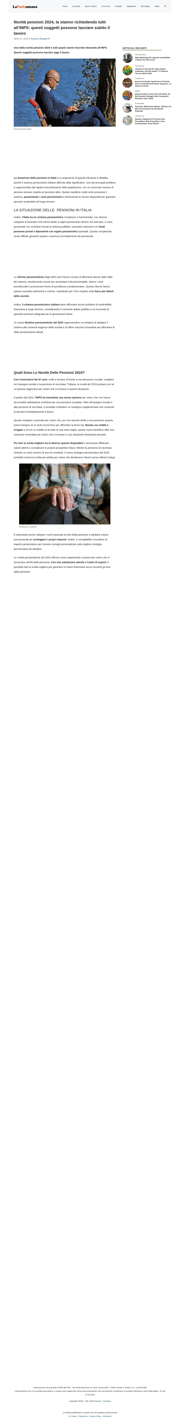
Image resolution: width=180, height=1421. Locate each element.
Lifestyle (118, 6)
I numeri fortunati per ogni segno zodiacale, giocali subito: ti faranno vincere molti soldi (151, 71)
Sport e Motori (91, 6)
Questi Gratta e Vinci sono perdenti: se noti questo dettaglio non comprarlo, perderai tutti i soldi (152, 96)
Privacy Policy (95, 1416)
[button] (165, 6)
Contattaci (106, 1401)
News (157, 6)
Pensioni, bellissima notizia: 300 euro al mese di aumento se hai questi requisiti (153, 108)
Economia (106, 6)
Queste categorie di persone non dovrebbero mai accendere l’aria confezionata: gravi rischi (150, 121)
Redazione (83, 1416)
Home (65, 6)
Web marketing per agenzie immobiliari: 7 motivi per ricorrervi (153, 58)
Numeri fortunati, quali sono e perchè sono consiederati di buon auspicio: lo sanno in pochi (153, 83)
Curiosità (76, 6)
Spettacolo (131, 6)
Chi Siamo (72, 1416)
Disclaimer (107, 1416)
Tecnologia (145, 6)
